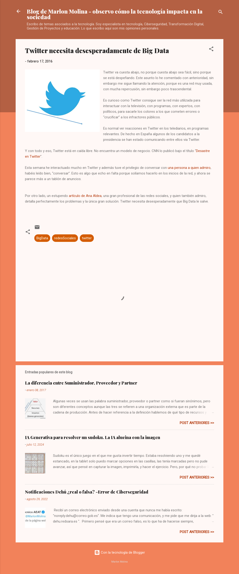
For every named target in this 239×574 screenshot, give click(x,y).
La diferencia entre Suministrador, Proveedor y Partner (81, 383)
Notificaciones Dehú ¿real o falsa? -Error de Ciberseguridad (86, 492)
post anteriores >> (197, 423)
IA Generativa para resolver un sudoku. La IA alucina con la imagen (92, 437)
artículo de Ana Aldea (85, 196)
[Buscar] (220, 13)
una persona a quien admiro (189, 168)
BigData (42, 238)
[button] (211, 49)
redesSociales (65, 238)
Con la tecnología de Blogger (119, 552)
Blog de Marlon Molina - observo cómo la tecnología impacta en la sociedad (115, 14)
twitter (87, 238)
